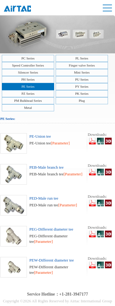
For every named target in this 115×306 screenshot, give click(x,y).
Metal (28, 107)
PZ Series (27, 93)
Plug (82, 100)
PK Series (82, 93)
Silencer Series (28, 72)
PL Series (81, 58)
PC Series (28, 58)
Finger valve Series (82, 65)
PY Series (81, 86)
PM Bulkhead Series (28, 100)
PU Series (82, 79)
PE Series (27, 86)
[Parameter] (60, 143)
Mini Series (82, 72)
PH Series (28, 79)
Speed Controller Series (28, 65)
